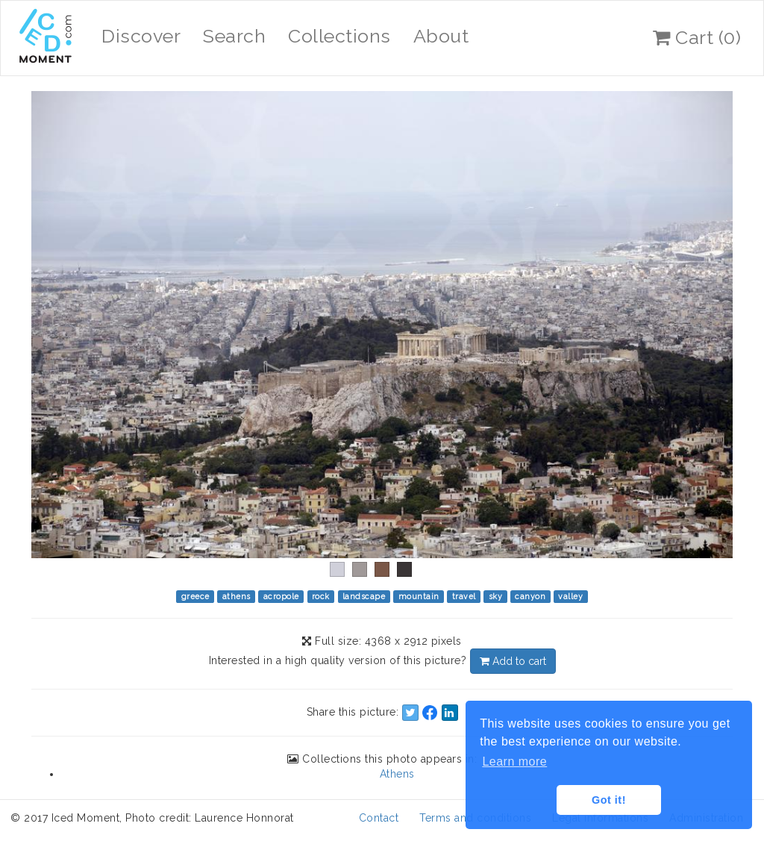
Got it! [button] (609, 800)
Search (234, 36)
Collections (339, 36)
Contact (379, 818)
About (441, 36)
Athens (397, 774)
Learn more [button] (514, 761)
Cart (697, 37)
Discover (141, 36)
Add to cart (513, 661)
